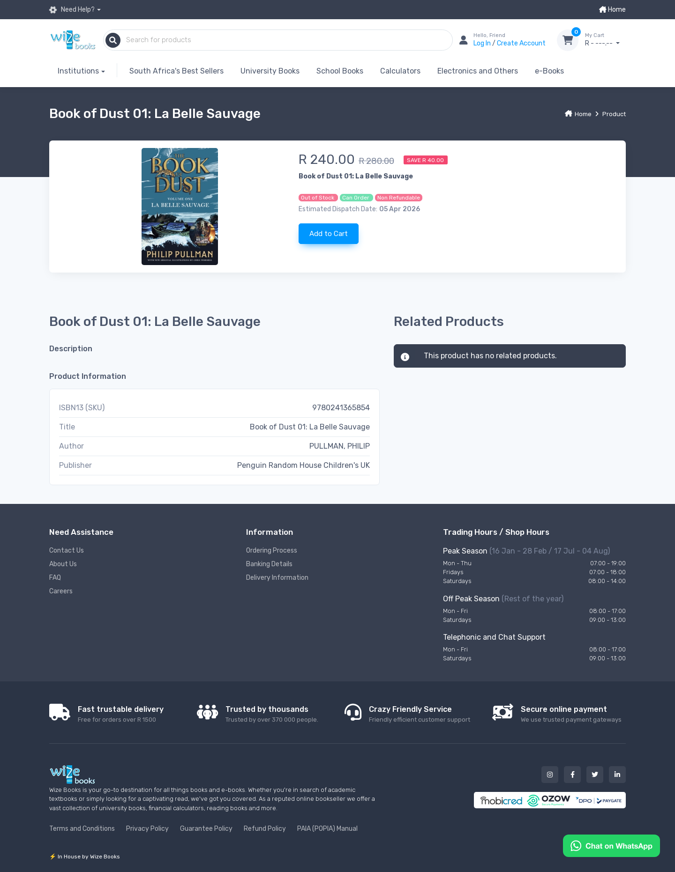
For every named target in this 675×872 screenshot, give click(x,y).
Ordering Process (271, 550)
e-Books (549, 71)
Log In (482, 43)
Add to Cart (328, 233)
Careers (61, 591)
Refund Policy (265, 829)
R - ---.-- (605, 40)
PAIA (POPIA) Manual (327, 829)
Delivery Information (277, 578)
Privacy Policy (147, 829)
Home (612, 10)
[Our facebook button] (572, 774)
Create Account (521, 43)
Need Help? (72, 10)
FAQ (55, 578)
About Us (63, 564)
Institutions (78, 71)
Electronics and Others (477, 71)
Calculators (400, 71)
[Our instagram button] (549, 774)
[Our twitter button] (594, 774)
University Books (270, 71)
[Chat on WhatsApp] (611, 845)
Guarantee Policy (206, 829)
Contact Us (66, 550)
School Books (339, 71)
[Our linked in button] (617, 774)
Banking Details (269, 564)
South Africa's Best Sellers (176, 71)
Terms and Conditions (82, 829)
